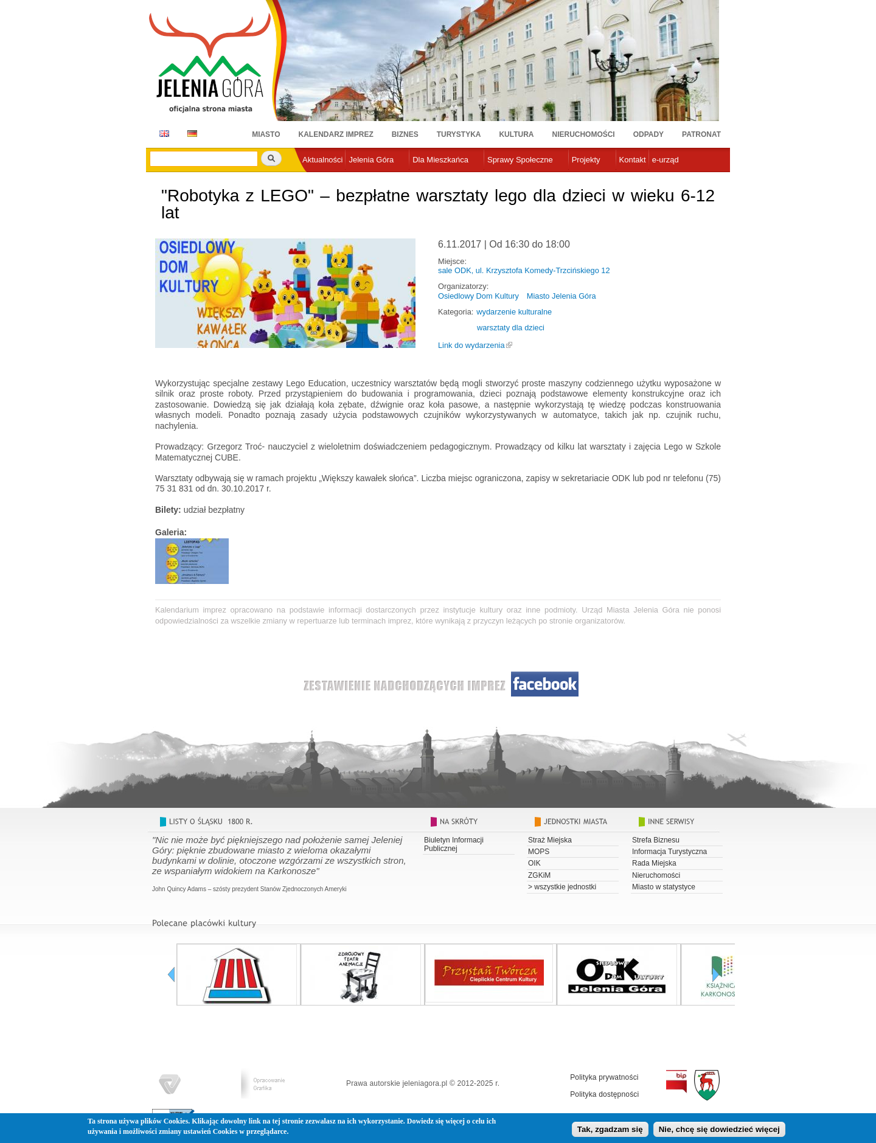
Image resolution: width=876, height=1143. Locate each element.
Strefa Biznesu (656, 840)
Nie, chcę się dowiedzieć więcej (719, 1131)
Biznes (405, 134)
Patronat (701, 134)
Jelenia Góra (371, 159)
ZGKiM (539, 875)
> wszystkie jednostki (562, 887)
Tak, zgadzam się (610, 1131)
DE (190, 133)
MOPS (538, 851)
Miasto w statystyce (663, 887)
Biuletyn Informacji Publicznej (454, 844)
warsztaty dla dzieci (510, 327)
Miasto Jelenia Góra (561, 296)
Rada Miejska (654, 863)
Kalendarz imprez (336, 134)
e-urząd (665, 159)
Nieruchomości (583, 134)
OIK (534, 863)
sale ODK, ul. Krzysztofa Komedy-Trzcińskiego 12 (524, 270)
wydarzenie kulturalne (514, 311)
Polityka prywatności (604, 1077)
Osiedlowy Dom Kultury (478, 296)
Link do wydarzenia (471, 345)
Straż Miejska (550, 840)
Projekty (586, 159)
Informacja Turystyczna (669, 851)
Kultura (516, 134)
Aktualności (322, 159)
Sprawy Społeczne (520, 159)
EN (162, 133)
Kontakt (632, 159)
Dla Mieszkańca (440, 159)
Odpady (648, 134)
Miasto (266, 134)
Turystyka (459, 134)
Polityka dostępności (604, 1094)
